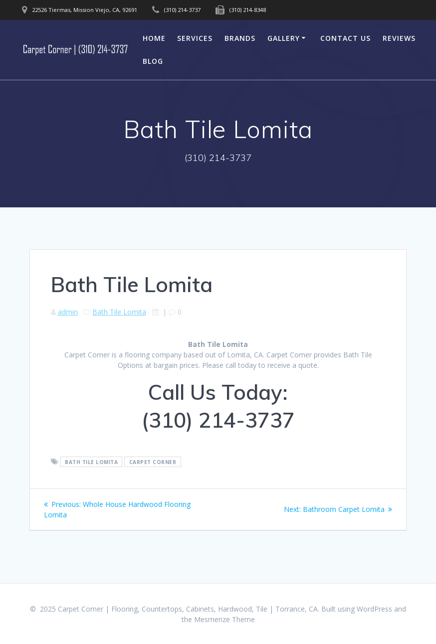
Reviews (399, 38)
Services (195, 38)
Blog (153, 61)
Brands (239, 38)
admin (68, 312)
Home (154, 38)
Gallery (283, 38)
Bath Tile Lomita (119, 312)
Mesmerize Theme (224, 619)
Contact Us (345, 38)
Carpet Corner (153, 462)
